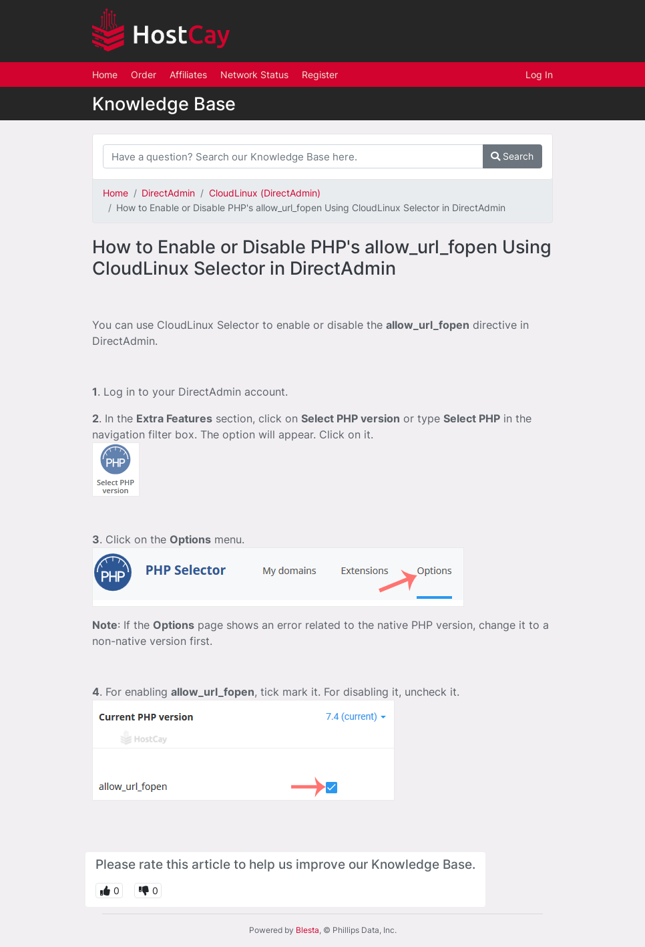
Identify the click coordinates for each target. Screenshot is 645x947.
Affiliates (188, 74)
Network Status (254, 74)
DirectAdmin (168, 192)
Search (512, 156)
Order (143, 74)
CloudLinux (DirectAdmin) (264, 192)
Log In (539, 74)
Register (320, 74)
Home (105, 74)
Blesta (307, 930)
